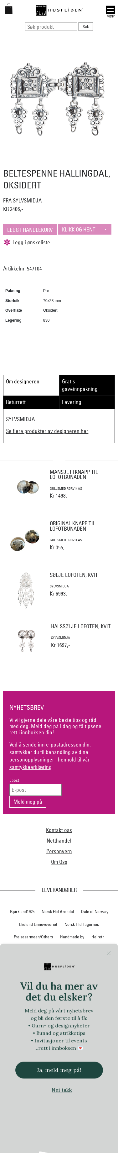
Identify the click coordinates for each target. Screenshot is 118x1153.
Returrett (16, 402)
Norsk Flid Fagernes (81, 924)
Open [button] (110, 10)
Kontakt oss (59, 830)
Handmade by (72, 937)
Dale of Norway (94, 911)
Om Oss (59, 862)
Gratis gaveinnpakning (80, 385)
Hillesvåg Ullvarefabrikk (57, 949)
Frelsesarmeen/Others (33, 937)
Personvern (59, 851)
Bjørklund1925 (22, 911)
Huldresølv (94, 949)
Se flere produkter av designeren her (47, 431)
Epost (14, 780)
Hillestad (21, 949)
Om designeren (22, 381)
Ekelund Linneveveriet (38, 924)
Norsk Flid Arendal (58, 911)
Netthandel (59, 840)
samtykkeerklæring (30, 767)
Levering (71, 402)
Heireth (98, 937)
